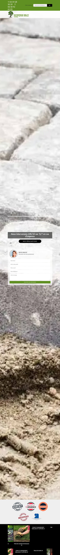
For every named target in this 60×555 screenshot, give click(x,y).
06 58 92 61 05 (12, 7)
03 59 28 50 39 (12, 3)
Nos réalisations (30, 241)
